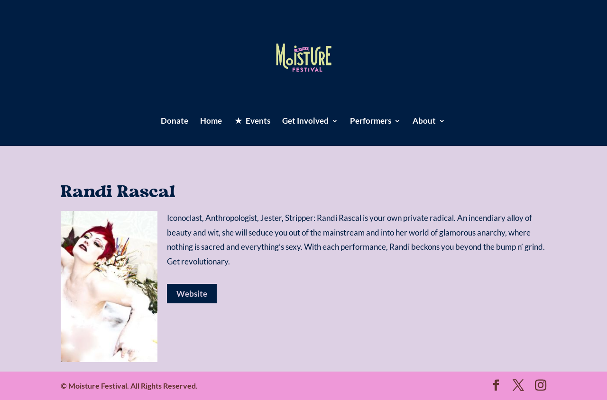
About (424, 122)
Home (211, 122)
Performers (370, 122)
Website (191, 294)
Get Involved (305, 122)
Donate (174, 122)
